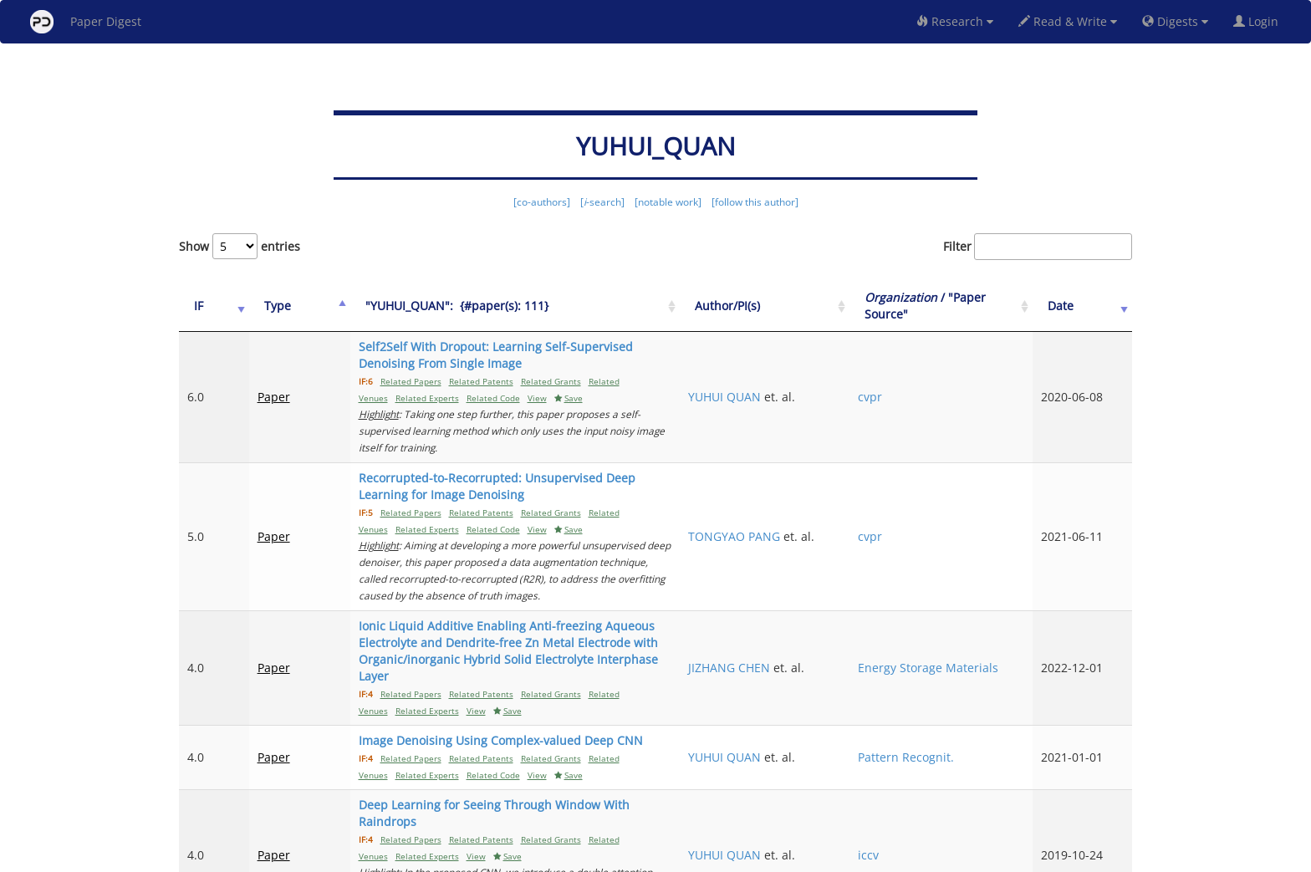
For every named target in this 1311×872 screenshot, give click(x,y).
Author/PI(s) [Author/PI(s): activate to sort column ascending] (832, 306)
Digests (1175, 21)
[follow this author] (755, 202)
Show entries (239, 246)
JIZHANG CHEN (834, 576)
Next (1107, 789)
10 (1060, 789)
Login (1259, 21)
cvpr (935, 380)
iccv (933, 729)
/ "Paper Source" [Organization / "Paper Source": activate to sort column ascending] (972, 305)
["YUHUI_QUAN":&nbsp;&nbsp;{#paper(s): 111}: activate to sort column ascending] (547, 306)
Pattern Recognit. (971, 657)
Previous (803, 789)
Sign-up (621, 856)
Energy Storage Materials (965, 584)
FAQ (585, 856)
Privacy (702, 856)
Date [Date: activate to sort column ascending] (1083, 306)
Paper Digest (85, 21)
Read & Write (1067, 21)
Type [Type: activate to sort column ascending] (260, 306)
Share (741, 856)
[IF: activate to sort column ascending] (205, 306)
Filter (1037, 246)
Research (954, 21)
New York (791, 856)
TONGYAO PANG (839, 478)
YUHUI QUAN (829, 380)
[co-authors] (541, 202)
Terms (662, 856)
